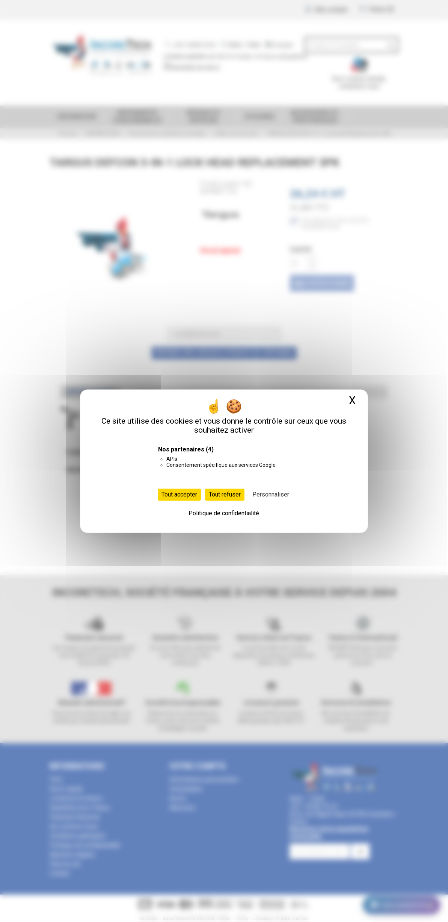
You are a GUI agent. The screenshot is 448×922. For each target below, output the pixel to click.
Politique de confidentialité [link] (224, 513)
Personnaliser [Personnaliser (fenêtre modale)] (270, 494)
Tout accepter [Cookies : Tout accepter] (179, 494)
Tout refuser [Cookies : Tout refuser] (225, 494)
